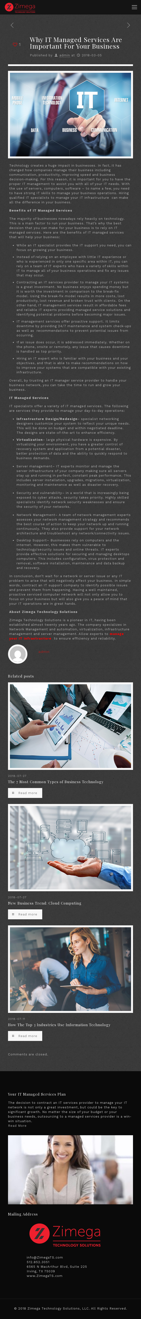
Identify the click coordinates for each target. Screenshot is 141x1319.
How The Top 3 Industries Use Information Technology (59, 1024)
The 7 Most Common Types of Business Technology (56, 781)
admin (64, 55)
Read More (17, 1125)
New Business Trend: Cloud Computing (45, 903)
